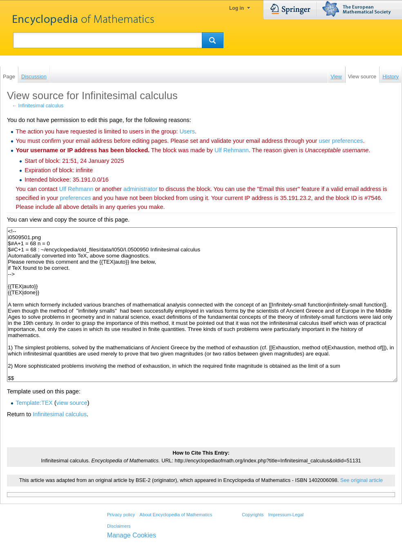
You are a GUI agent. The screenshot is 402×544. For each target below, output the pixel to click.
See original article (361, 480)
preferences (75, 198)
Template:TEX (34, 403)
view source (71, 403)
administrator (140, 189)
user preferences (341, 141)
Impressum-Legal (286, 514)
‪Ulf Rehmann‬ (231, 150)
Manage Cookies (131, 535)
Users (187, 131)
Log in (236, 8)
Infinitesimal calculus (41, 106)
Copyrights (253, 514)
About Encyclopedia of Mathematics (175, 514)
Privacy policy (121, 514)
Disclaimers (119, 526)
